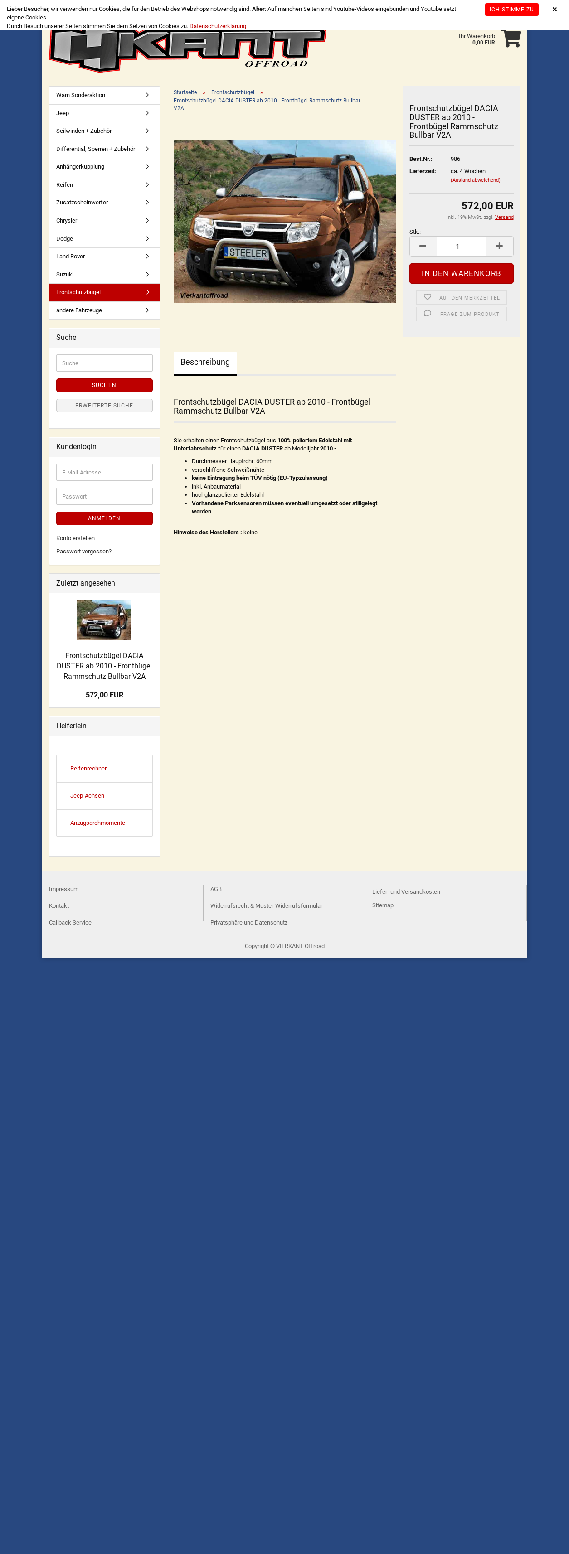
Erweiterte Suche (104, 405)
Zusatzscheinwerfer (82, 202)
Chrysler (66, 220)
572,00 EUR (104, 695)
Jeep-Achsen (87, 795)
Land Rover (70, 256)
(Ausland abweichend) (476, 180)
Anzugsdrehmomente (97, 822)
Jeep (62, 113)
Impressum (63, 889)
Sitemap (383, 905)
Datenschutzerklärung (218, 26)
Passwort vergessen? (84, 551)
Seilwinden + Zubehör (84, 130)
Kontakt (59, 905)
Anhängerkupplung (80, 166)
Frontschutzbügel (78, 292)
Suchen (104, 385)
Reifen (64, 184)
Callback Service (70, 922)
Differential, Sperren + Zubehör (95, 148)
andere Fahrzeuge (79, 310)
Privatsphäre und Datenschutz (248, 922)
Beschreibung (205, 362)
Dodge (64, 238)
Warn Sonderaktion (80, 95)
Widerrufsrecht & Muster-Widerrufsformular (266, 905)
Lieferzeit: (422, 171)
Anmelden (104, 518)
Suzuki (64, 274)
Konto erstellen (75, 538)
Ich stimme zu (512, 9)
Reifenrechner (88, 768)
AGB (216, 889)
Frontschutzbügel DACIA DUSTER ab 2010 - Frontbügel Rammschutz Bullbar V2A (104, 666)
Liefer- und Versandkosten (406, 891)
